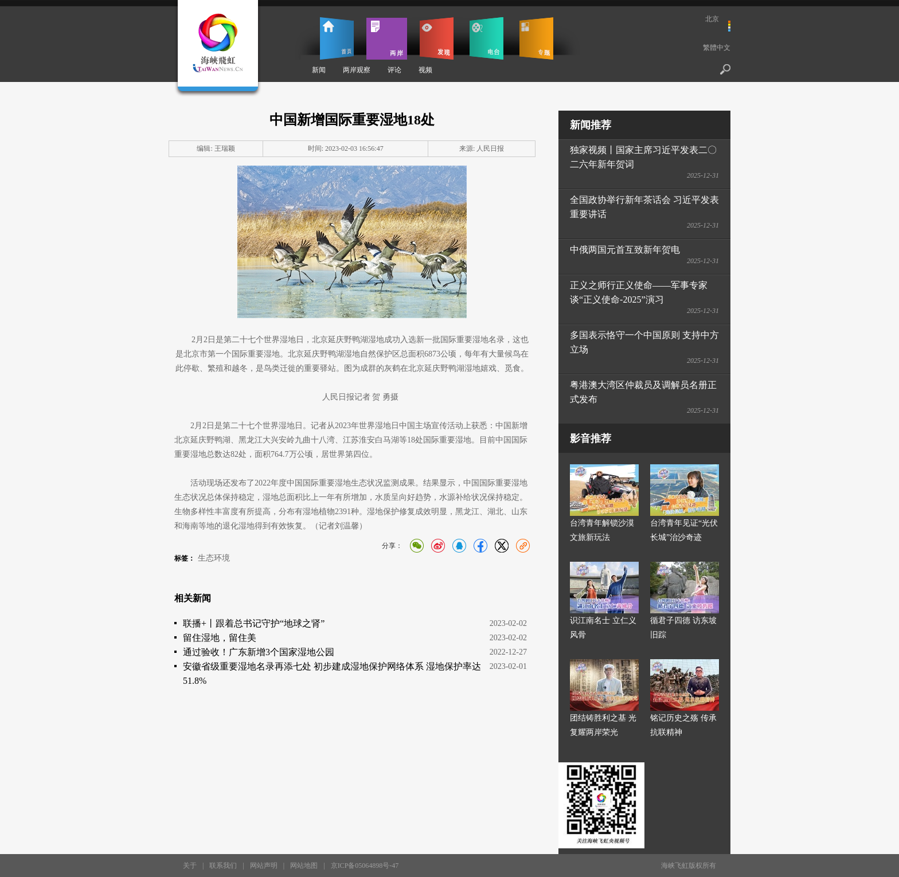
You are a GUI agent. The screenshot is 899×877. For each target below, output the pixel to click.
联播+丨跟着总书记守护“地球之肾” (254, 623)
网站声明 (263, 866)
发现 (436, 38)
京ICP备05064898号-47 (365, 866)
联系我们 (223, 866)
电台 (486, 38)
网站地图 (304, 866)
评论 (394, 70)
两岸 (386, 38)
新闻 (319, 70)
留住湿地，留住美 (219, 638)
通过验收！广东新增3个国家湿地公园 (258, 652)
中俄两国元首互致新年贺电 (625, 250)
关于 (190, 866)
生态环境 (214, 558)
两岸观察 (356, 70)
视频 (425, 70)
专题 (536, 38)
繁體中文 (716, 48)
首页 (336, 38)
